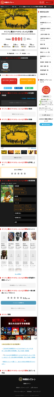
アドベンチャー (19, 206)
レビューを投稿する (18, 302)
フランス (17, 199)
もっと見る (18, 274)
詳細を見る (46, 96)
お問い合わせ (46, 115)
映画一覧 (14, 6)
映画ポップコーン (5, 6)
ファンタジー (30, 209)
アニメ (28, 206)
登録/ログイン (49, 2)
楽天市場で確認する (9, 81)
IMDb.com (33, 148)
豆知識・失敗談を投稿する (28, 98)
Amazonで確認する (27, 81)
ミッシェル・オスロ (20, 192)
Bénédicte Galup (20, 189)
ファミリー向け (19, 209)
